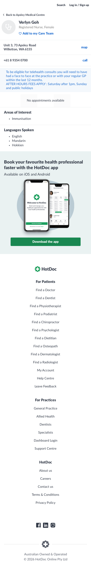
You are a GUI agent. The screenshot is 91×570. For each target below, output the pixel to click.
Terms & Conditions (45, 494)
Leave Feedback (45, 386)
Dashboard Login (45, 440)
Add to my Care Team (36, 33)
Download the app (45, 241)
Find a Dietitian (45, 338)
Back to (23, 15)
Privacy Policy (45, 502)
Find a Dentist (45, 298)
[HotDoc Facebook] (38, 525)
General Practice (45, 408)
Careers (45, 478)
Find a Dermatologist (45, 354)
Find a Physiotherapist (45, 306)
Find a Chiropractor (45, 322)
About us (45, 470)
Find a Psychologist (45, 330)
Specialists (45, 432)
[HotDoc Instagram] (52, 525)
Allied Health (45, 416)
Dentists (45, 424)
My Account (45, 370)
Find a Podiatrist (45, 314)
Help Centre (45, 378)
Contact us (45, 486)
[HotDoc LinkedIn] (45, 525)
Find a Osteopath (45, 346)
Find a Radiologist (45, 362)
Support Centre (45, 448)
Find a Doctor (45, 290)
